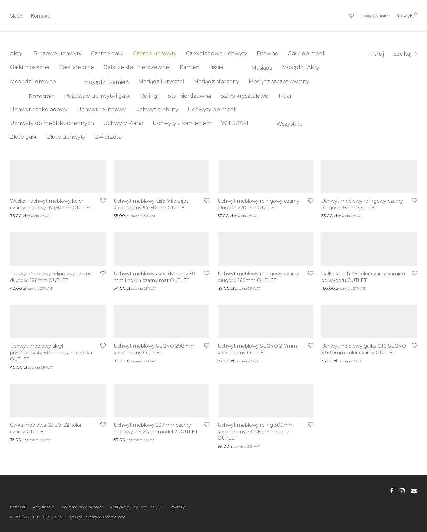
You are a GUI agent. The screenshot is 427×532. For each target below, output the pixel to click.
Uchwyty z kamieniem (182, 123)
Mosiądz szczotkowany (279, 81)
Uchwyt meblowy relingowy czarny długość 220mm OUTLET (258, 204)
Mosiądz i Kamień (97, 82)
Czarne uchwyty (155, 53)
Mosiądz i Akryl (301, 67)
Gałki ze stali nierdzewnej (136, 67)
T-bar (285, 96)
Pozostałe (32, 96)
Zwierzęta (108, 137)
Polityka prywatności (82, 506)
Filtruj (376, 54)
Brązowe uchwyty (57, 53)
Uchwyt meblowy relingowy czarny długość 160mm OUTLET (258, 277)
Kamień (190, 67)
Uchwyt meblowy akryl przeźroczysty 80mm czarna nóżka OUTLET (51, 352)
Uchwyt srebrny (156, 109)
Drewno (267, 53)
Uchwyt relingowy (101, 109)
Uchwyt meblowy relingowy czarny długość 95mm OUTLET (362, 204)
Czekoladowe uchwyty (216, 53)
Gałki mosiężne (29, 67)
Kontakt (40, 16)
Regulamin (43, 506)
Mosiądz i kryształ (161, 81)
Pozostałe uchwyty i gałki (97, 96)
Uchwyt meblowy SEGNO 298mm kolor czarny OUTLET (154, 349)
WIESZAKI (234, 123)
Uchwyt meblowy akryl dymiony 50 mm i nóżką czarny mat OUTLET (154, 277)
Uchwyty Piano (123, 123)
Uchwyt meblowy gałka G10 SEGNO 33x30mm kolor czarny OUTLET (363, 349)
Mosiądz (253, 68)
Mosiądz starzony (216, 81)
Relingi (149, 96)
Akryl (17, 53)
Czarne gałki (107, 53)
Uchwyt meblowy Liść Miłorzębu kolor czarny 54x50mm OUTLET (151, 204)
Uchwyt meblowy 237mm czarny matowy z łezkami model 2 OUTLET (156, 428)
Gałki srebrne (76, 67)
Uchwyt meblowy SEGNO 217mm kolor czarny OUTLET (257, 349)
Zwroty (178, 506)
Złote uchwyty (66, 137)
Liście (216, 67)
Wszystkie (280, 124)
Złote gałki (24, 137)
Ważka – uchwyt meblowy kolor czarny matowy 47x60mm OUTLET (51, 204)
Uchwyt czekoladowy (39, 109)
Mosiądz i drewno (33, 81)
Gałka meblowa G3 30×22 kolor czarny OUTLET (46, 428)
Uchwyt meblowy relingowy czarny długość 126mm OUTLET (51, 277)
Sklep (16, 16)
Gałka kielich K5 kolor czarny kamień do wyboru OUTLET (363, 277)
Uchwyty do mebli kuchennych (52, 123)
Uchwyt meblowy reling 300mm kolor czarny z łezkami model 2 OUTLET (256, 431)
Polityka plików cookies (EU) (137, 506)
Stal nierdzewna (189, 96)
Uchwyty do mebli (212, 109)
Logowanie (375, 16)
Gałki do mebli (306, 53)
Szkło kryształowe (244, 96)
